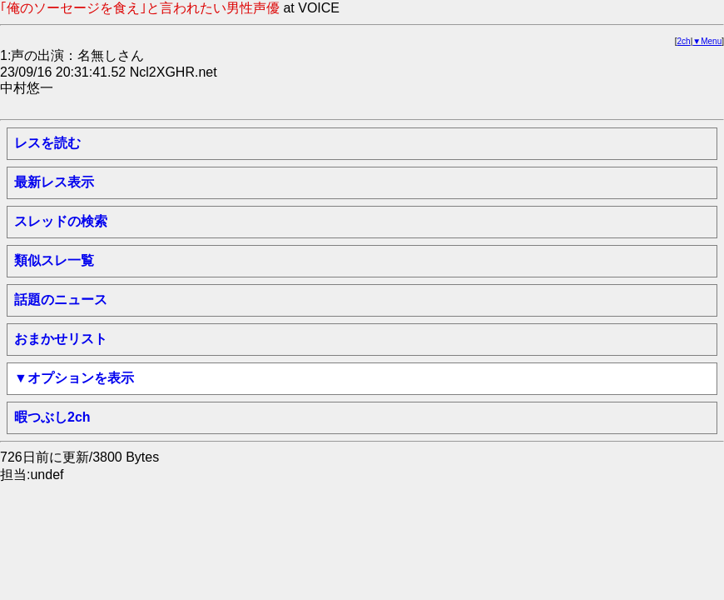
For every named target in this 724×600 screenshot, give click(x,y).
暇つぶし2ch (52, 417)
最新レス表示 (54, 182)
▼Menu (707, 41)
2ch (684, 41)
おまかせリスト (60, 339)
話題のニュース (60, 299)
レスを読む (47, 143)
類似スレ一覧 (54, 260)
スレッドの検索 (60, 221)
